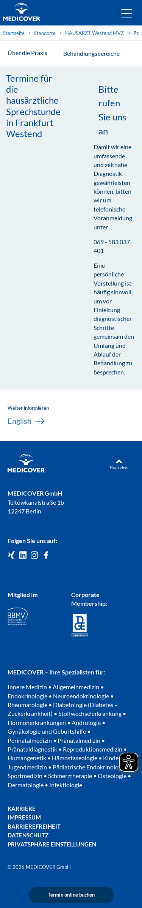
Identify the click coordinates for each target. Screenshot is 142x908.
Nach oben (119, 467)
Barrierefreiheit (34, 826)
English (26, 421)
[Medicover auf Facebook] (46, 555)
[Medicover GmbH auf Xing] (11, 555)
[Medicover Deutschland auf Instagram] (34, 555)
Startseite (14, 33)
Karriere (22, 808)
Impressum (24, 817)
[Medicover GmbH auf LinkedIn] (23, 555)
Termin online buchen (71, 895)
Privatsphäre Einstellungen (52, 844)
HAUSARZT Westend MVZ (94, 33)
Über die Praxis (27, 52)
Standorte (45, 33)
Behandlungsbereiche (91, 53)
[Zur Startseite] (21, 13)
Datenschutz (28, 835)
